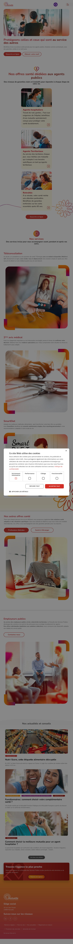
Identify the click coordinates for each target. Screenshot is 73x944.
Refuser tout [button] (33, 486)
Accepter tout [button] (54, 486)
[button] (18, 491)
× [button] (66, 450)
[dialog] (36, 472)
